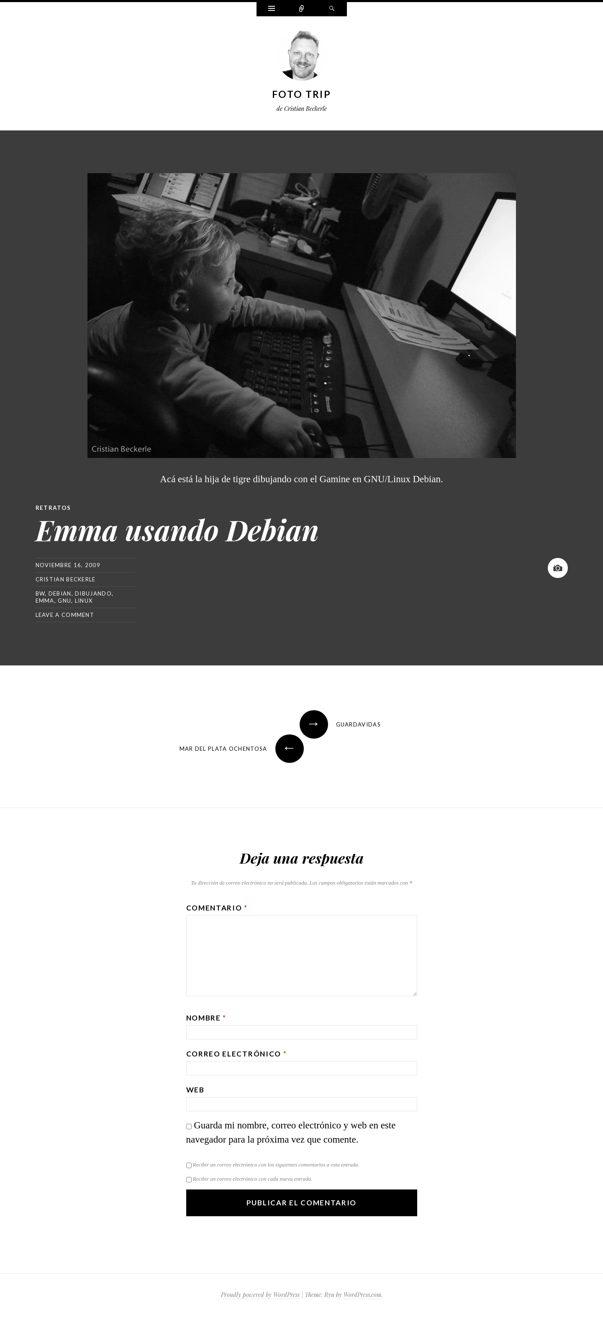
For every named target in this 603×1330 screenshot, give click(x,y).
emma (45, 600)
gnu (64, 600)
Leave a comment (65, 614)
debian (60, 593)
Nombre (206, 1017)
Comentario (217, 907)
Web (195, 1089)
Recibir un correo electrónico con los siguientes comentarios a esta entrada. (276, 1164)
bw (40, 593)
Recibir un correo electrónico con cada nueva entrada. (252, 1178)
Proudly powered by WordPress (260, 1294)
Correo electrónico (236, 1053)
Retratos (53, 507)
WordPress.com (362, 1294)
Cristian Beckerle (66, 578)
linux (84, 600)
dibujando (93, 593)
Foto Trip (301, 94)
